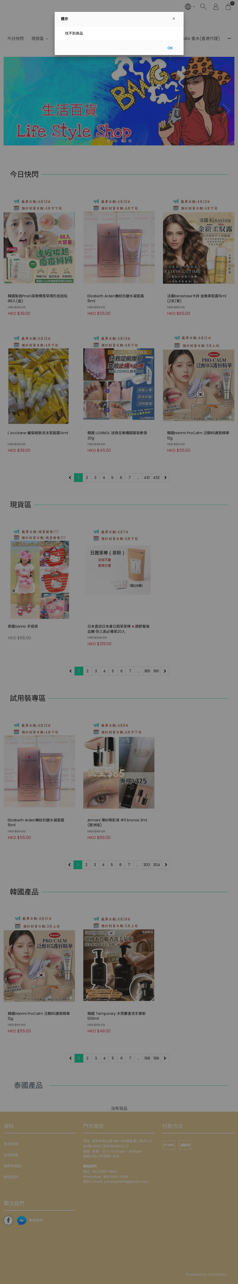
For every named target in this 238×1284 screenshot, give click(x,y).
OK (170, 48)
